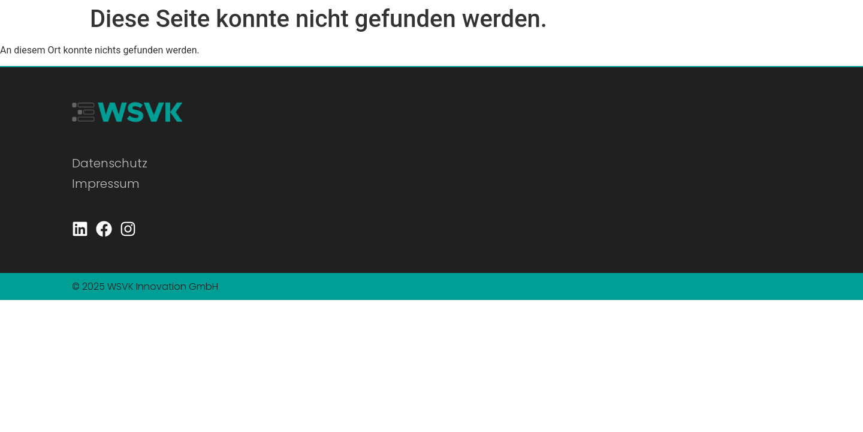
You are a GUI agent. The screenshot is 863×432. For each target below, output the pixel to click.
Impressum (106, 183)
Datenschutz (109, 163)
